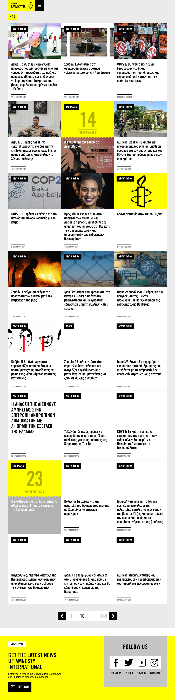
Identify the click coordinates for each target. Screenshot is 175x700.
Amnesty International (21, 5)
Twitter (129, 672)
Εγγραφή (20, 687)
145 (103, 616)
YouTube (141, 672)
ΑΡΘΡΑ (69, 326)
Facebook (116, 672)
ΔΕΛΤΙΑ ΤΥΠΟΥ (19, 28)
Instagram (154, 672)
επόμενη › (113, 616)
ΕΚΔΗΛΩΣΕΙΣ (71, 106)
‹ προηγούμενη (62, 616)
